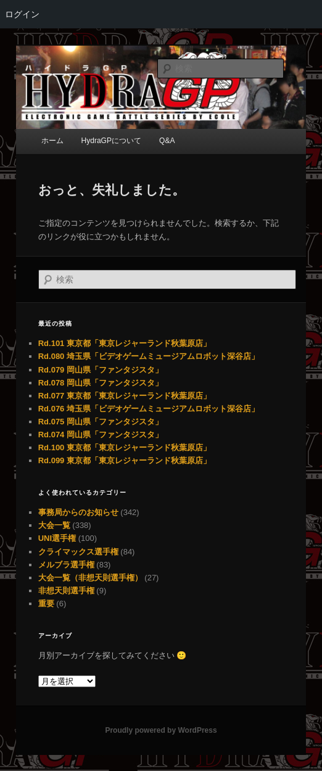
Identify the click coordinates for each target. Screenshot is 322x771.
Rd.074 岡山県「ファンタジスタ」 (100, 434)
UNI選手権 (57, 538)
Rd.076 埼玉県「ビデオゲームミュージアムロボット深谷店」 (148, 408)
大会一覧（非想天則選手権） (90, 577)
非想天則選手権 (66, 590)
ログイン (22, 14)
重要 (46, 603)
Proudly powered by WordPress (161, 730)
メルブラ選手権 (66, 564)
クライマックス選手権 (78, 551)
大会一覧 (54, 525)
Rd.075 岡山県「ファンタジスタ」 (100, 421)
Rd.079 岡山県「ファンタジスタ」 (100, 369)
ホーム (52, 140)
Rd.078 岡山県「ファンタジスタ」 (100, 382)
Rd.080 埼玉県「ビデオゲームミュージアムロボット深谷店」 (148, 356)
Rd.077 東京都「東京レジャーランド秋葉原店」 (124, 395)
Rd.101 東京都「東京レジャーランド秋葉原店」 (124, 343)
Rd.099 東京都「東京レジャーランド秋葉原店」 (124, 460)
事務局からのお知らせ (78, 512)
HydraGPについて (111, 140)
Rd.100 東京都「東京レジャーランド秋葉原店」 (124, 447)
